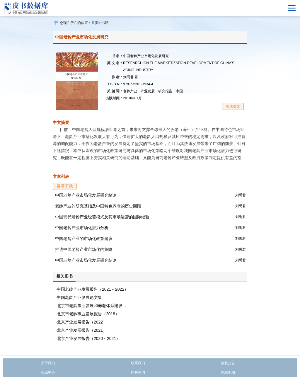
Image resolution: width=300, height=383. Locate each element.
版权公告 (228, 363)
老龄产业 (130, 91)
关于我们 (48, 363)
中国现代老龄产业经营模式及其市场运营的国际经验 (102, 217)
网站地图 (228, 372)
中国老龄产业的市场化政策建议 (83, 238)
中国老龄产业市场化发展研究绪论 (86, 195)
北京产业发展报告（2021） (82, 330)
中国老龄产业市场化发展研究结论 (86, 260)
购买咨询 (138, 372)
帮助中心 (48, 372)
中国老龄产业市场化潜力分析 (81, 227)
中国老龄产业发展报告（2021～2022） (92, 289)
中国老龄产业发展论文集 (79, 297)
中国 (179, 91)
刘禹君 (130, 77)
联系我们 (138, 363)
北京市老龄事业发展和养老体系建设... (91, 305)
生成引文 (233, 106)
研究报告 (165, 91)
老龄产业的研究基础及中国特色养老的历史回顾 (98, 206)
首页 (94, 23)
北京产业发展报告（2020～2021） (88, 338)
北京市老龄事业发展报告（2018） (88, 313)
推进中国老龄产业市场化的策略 (83, 249)
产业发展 (148, 91)
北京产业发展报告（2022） (82, 322)
